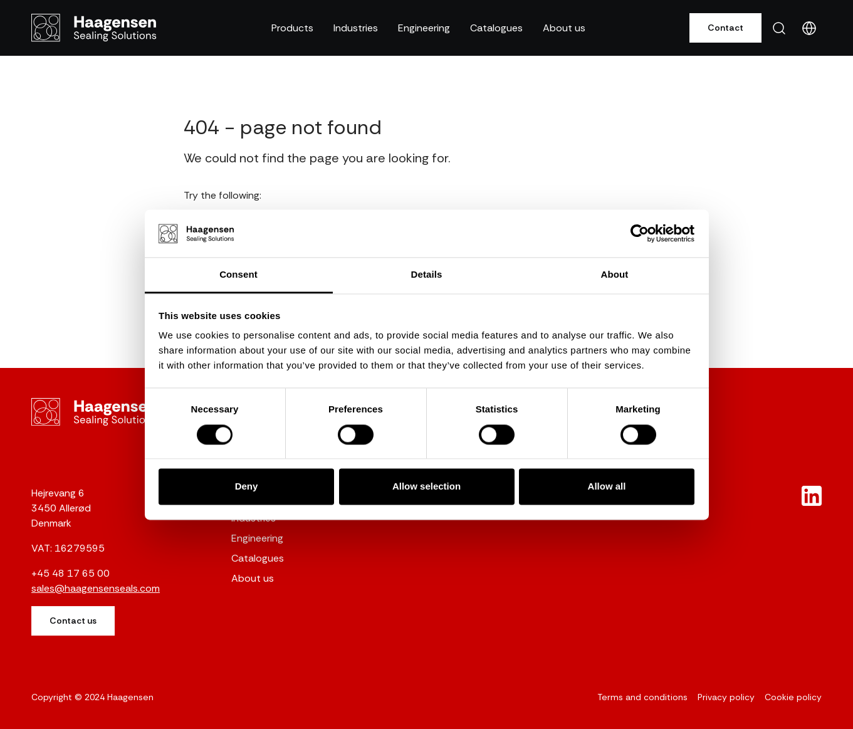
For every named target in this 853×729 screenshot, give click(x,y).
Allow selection (426, 486)
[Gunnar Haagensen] (94, 27)
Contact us (73, 620)
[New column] (812, 496)
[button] (292, 28)
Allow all (607, 486)
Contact (725, 27)
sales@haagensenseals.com (95, 588)
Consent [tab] (238, 275)
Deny (246, 486)
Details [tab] (426, 275)
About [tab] (615, 275)
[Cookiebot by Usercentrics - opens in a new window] (639, 233)
